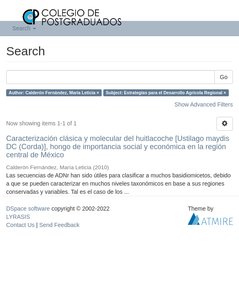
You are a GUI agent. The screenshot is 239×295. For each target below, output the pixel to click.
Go (224, 77)
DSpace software (28, 208)
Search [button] (24, 28)
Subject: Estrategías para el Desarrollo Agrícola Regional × (166, 92)
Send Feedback (59, 225)
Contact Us (20, 225)
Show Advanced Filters (204, 104)
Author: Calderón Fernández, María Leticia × (54, 92)
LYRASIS (18, 216)
